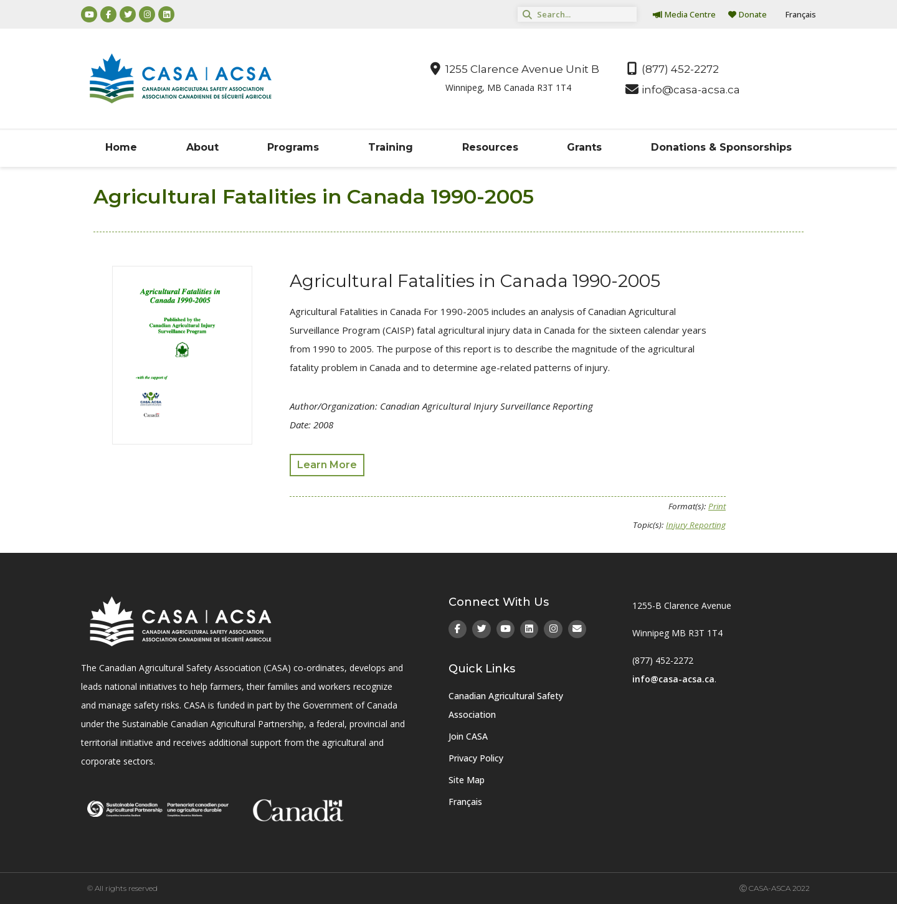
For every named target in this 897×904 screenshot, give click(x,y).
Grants (584, 147)
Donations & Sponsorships (721, 147)
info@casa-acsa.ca (673, 679)
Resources (490, 147)
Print (717, 506)
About (202, 147)
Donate (747, 14)
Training (390, 147)
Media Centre (684, 14)
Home (121, 147)
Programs (293, 147)
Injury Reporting (696, 524)
